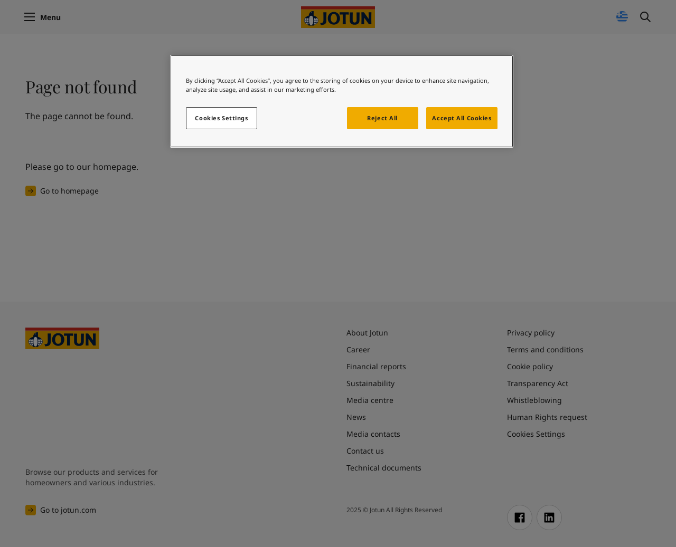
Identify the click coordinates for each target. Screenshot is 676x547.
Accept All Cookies (461, 118)
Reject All (382, 118)
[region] (341, 101)
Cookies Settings (221, 118)
